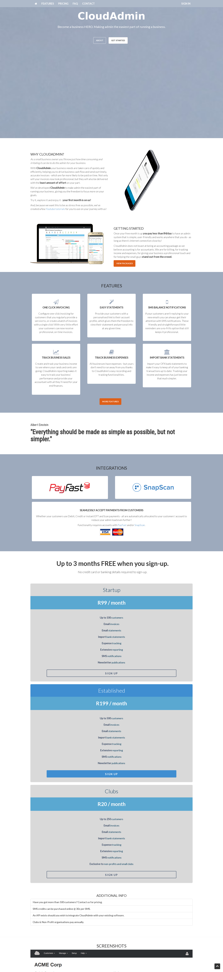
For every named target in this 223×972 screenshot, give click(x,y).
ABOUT (99, 40)
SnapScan (140, 525)
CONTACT (88, 3)
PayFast (122, 525)
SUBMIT (37, 928)
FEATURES (47, 3)
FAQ (75, 3)
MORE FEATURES (110, 401)
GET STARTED (118, 40)
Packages (119, 948)
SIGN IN (185, 3)
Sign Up (56, 673)
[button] (25, 792)
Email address (38, 887)
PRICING (63, 3)
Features (64, 955)
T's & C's (118, 955)
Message (35, 901)
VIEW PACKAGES (124, 263)
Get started (65, 951)
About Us (64, 948)
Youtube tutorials (55, 208)
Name (33, 874)
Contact (118, 951)
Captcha (35, 920)
